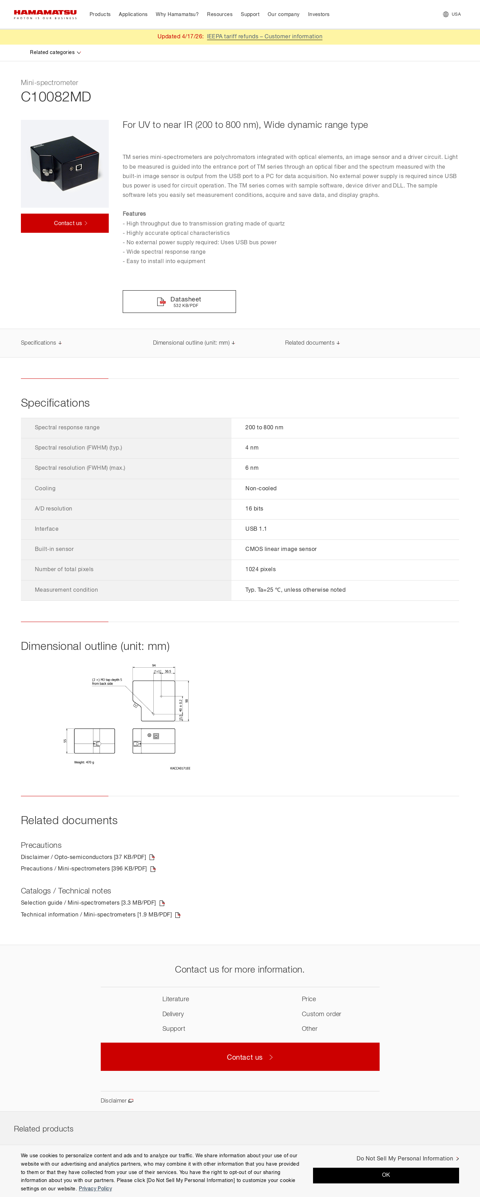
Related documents (310, 343)
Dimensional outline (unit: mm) (191, 343)
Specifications (38, 343)
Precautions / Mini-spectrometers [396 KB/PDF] (84, 869)
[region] (240, 1171)
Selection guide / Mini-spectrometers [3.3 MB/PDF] (88, 903)
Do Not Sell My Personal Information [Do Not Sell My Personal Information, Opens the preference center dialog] (405, 1159)
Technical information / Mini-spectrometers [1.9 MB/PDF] (96, 915)
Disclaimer (114, 1101)
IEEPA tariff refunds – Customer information (265, 37)
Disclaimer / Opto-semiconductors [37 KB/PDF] (83, 857)
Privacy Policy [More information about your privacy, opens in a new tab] (95, 1189)
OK (386, 1175)
